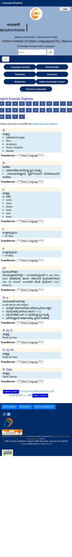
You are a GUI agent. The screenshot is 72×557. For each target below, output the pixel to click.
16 (53, 391)
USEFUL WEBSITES (44, 407)
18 (13, 395)
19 (16, 395)
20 (19, 395)
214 (30, 395)
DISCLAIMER (9, 407)
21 (22, 395)
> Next (35, 395)
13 (44, 391)
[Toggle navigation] (5, 59)
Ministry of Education (18, 436)
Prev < (15, 392)
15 (50, 391)
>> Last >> (43, 395)
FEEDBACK (25, 407)
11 (38, 391)
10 (36, 391)
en (38, 311)
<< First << (8, 392)
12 (41, 391)
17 (10, 395)
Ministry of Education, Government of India (36, 37)
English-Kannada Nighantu (44, 124)
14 (47, 391)
